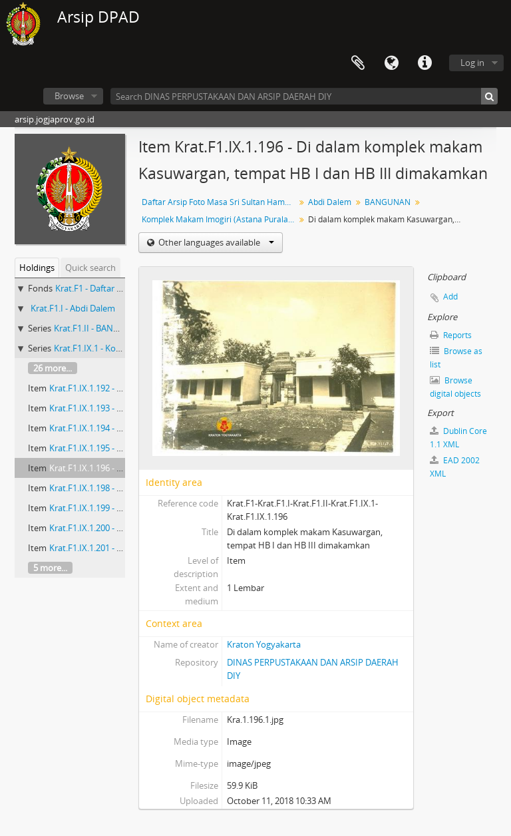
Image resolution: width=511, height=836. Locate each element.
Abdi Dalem (329, 202)
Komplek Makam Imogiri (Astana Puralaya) (220, 219)
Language (391, 63)
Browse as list (456, 357)
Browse (69, 96)
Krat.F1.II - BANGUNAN (99, 328)
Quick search (90, 268)
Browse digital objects (455, 387)
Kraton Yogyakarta (264, 644)
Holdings (37, 268)
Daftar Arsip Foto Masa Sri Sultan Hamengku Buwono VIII (220, 202)
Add (450, 296)
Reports (451, 335)
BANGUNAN (388, 202)
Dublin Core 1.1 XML (458, 437)
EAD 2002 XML (455, 467)
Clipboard (358, 63)
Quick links (424, 63)
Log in (472, 63)
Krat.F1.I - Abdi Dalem (73, 308)
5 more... (50, 568)
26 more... (52, 368)
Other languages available (215, 242)
